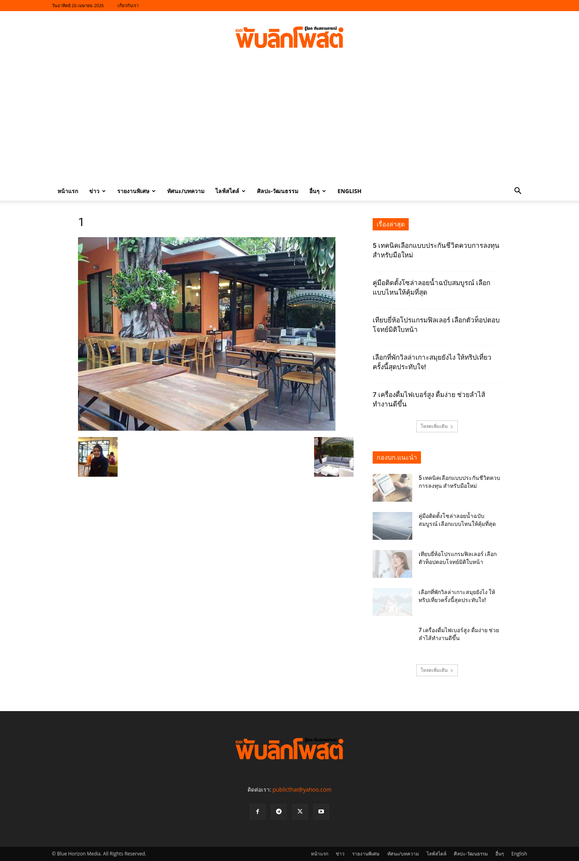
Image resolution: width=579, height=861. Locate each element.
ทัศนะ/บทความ (185, 191)
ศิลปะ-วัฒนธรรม (278, 191)
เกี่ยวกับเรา (128, 5)
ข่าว (97, 191)
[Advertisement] (289, 122)
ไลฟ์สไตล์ (230, 191)
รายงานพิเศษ (136, 191)
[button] (517, 192)
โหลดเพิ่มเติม (437, 426)
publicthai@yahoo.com (301, 789)
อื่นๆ (317, 191)
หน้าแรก (67, 191)
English (349, 191)
